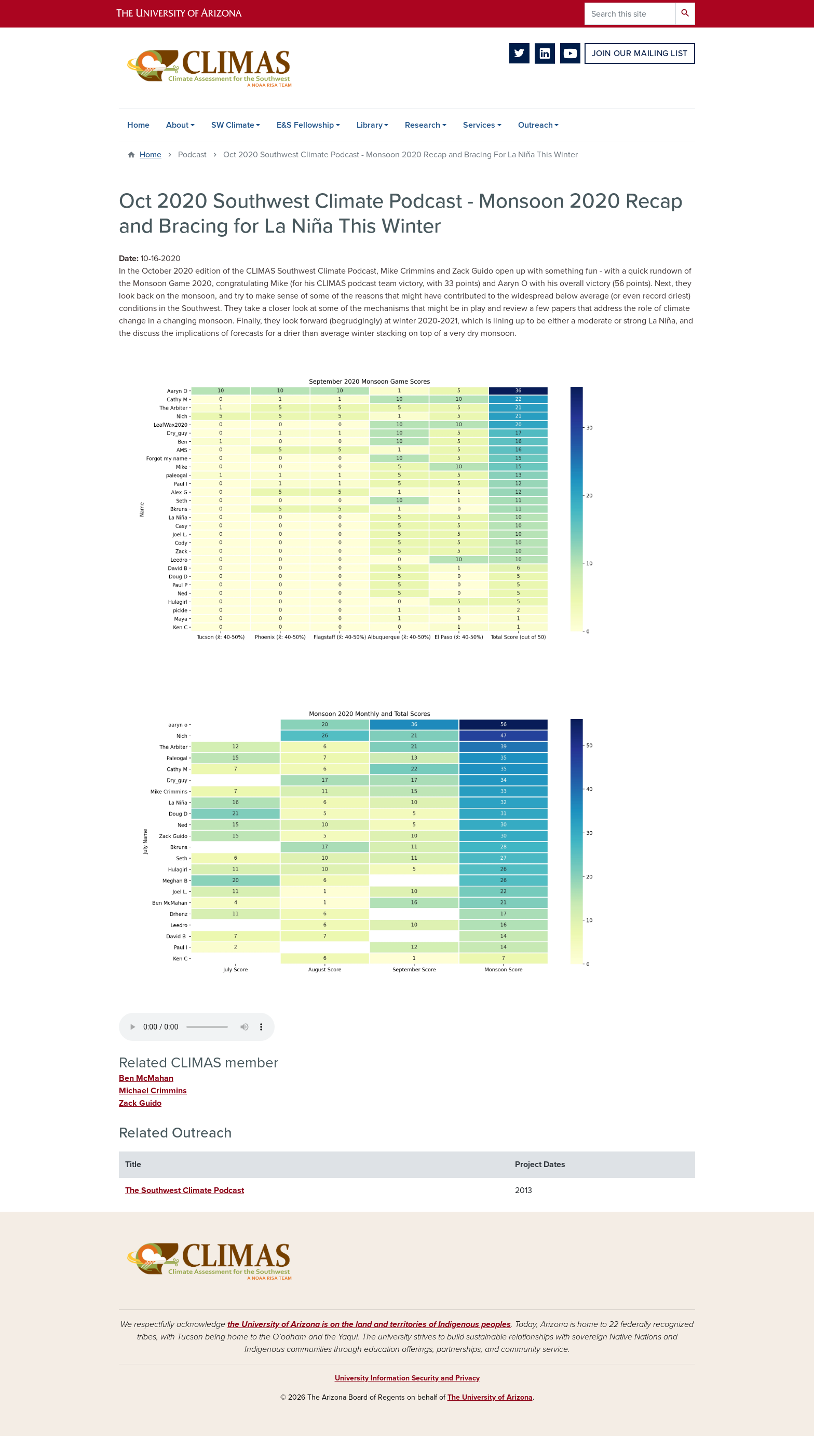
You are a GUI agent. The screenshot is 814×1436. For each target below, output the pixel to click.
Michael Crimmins (153, 1091)
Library (370, 125)
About (177, 125)
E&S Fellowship (305, 125)
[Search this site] (630, 14)
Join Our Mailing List (640, 53)
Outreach (535, 125)
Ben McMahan (146, 1078)
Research (422, 125)
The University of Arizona (490, 1397)
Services (479, 125)
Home (138, 125)
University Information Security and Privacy (407, 1378)
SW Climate (232, 125)
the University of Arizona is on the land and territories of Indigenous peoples (369, 1324)
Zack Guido (140, 1103)
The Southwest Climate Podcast (184, 1190)
